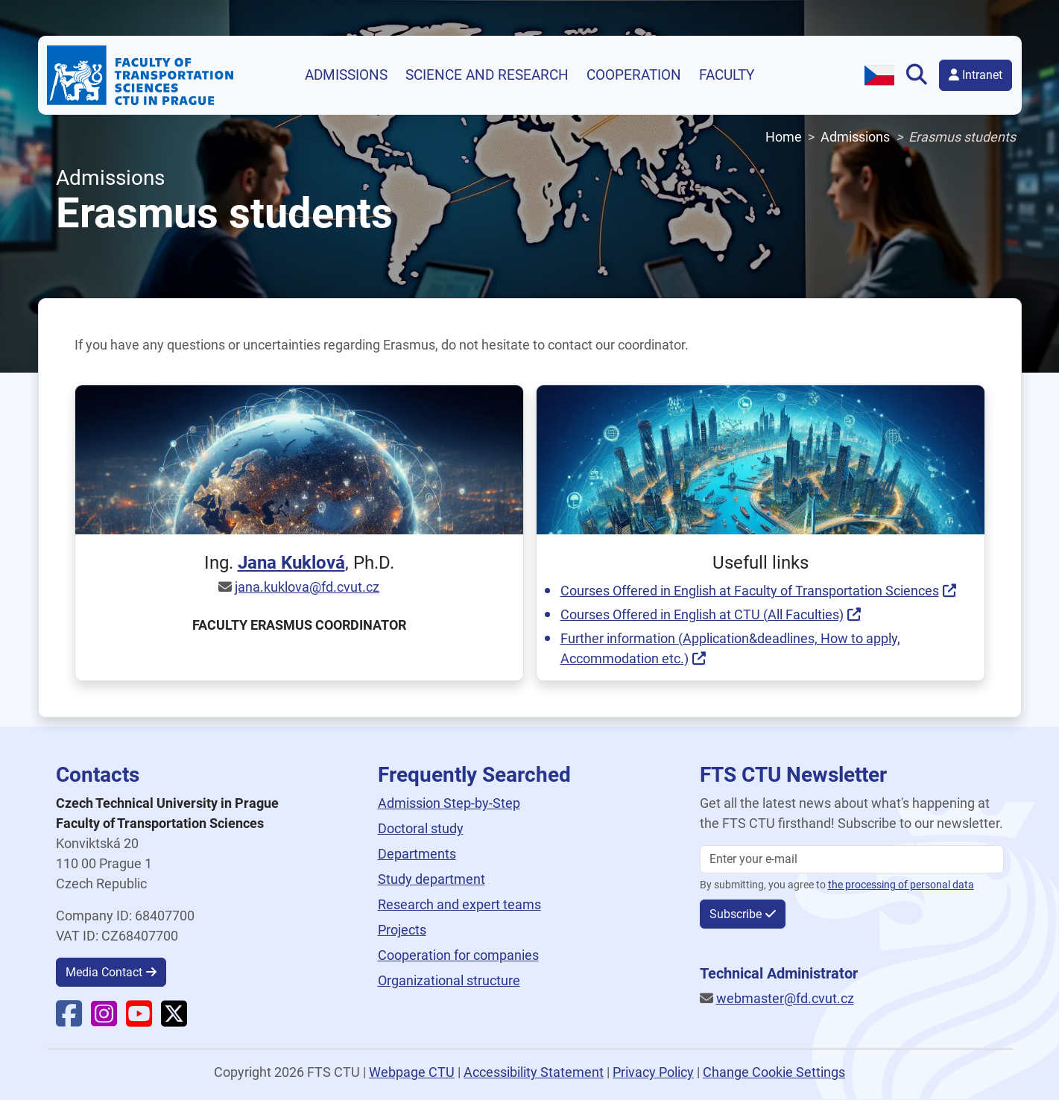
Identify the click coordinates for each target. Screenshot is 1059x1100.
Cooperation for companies (458, 955)
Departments (417, 854)
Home (783, 137)
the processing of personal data (901, 885)
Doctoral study (421, 828)
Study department (431, 879)
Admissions (346, 75)
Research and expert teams (459, 904)
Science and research (487, 75)
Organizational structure (449, 980)
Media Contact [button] (104, 972)
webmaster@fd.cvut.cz (785, 998)
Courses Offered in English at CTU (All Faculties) (702, 614)
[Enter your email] (852, 859)
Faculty (726, 75)
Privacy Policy (653, 1072)
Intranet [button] (975, 75)
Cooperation (634, 75)
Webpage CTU (412, 1072)
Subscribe (735, 914)
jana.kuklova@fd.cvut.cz (307, 587)
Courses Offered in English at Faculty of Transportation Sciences (749, 590)
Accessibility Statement (534, 1072)
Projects (402, 930)
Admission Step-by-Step (449, 803)
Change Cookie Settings (774, 1072)
